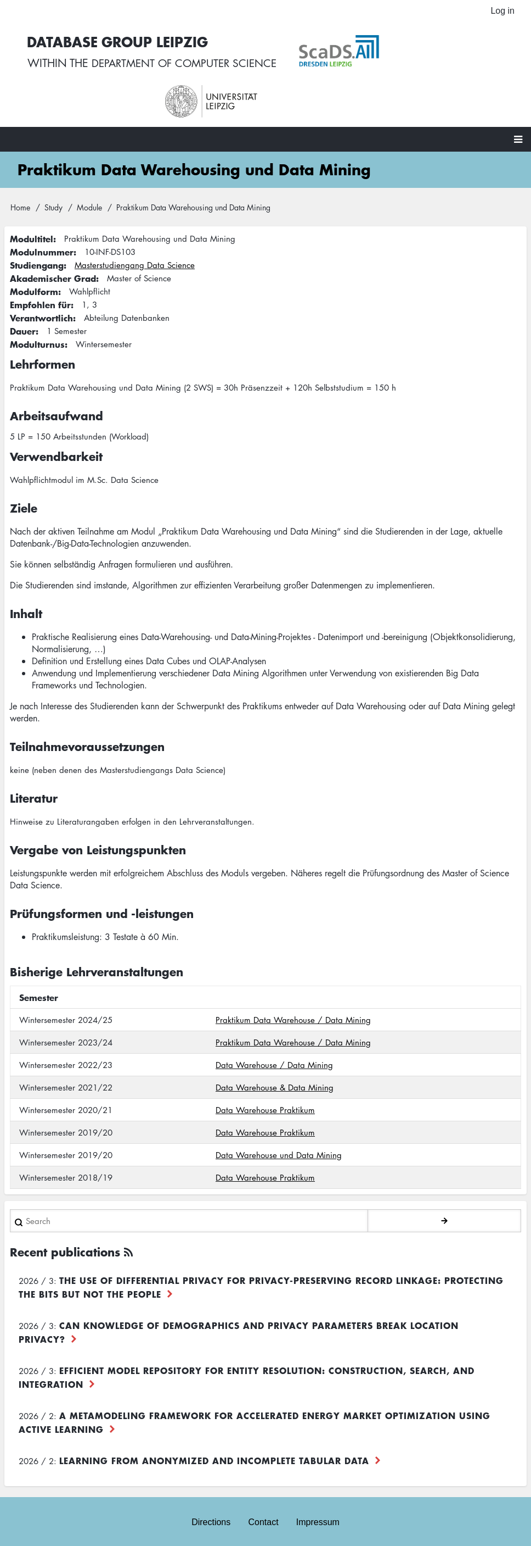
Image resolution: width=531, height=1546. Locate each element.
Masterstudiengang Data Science (135, 259)
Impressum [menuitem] (318, 1517)
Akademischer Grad (53, 273)
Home (20, 201)
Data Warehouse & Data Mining (275, 1082)
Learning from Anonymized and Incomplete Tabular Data (214, 1455)
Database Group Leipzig (225, 39)
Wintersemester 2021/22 (65, 1082)
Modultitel (31, 233)
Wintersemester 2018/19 (65, 1172)
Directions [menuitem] (210, 1517)
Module (89, 201)
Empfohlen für (40, 299)
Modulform (34, 286)
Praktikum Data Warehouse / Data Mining (293, 1014)
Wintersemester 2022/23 (65, 1059)
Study (53, 201)
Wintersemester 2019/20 (65, 1127)
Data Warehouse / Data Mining (274, 1059)
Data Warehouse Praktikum (265, 1104)
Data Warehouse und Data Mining (279, 1149)
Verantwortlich (41, 312)
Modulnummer (42, 246)
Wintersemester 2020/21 (65, 1104)
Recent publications (65, 1247)
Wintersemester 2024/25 (65, 1014)
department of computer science (296, 60)
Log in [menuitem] (502, 10)
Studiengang (37, 259)
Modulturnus (37, 339)
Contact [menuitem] (263, 1517)
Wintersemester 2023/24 (65, 1037)
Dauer (23, 325)
